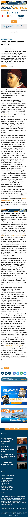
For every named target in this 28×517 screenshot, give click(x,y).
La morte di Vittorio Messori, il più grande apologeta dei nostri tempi (7, 440)
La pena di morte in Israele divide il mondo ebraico (7, 464)
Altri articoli (14, 428)
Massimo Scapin (9, 49)
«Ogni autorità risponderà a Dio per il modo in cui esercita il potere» (7, 449)
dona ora (21, 15)
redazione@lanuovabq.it (6, 486)
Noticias (10, 15)
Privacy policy (4, 508)
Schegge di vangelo (7, 25)
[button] (14, 22)
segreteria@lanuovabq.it (7, 487)
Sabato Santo (20, 26)
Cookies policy (11, 508)
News (5, 15)
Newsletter (20, 18)
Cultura (16, 32)
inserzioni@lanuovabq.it (6, 489)
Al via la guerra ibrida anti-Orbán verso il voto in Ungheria (8, 456)
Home (11, 32)
